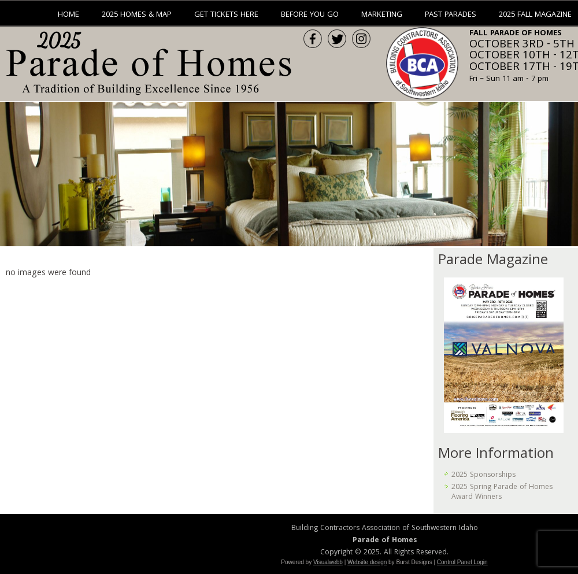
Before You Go (310, 15)
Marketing (381, 15)
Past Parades (450, 15)
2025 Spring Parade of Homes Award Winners (502, 492)
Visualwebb (328, 562)
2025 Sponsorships (483, 475)
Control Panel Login (462, 562)
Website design (367, 562)
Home (68, 15)
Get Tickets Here (226, 15)
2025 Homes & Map (137, 15)
